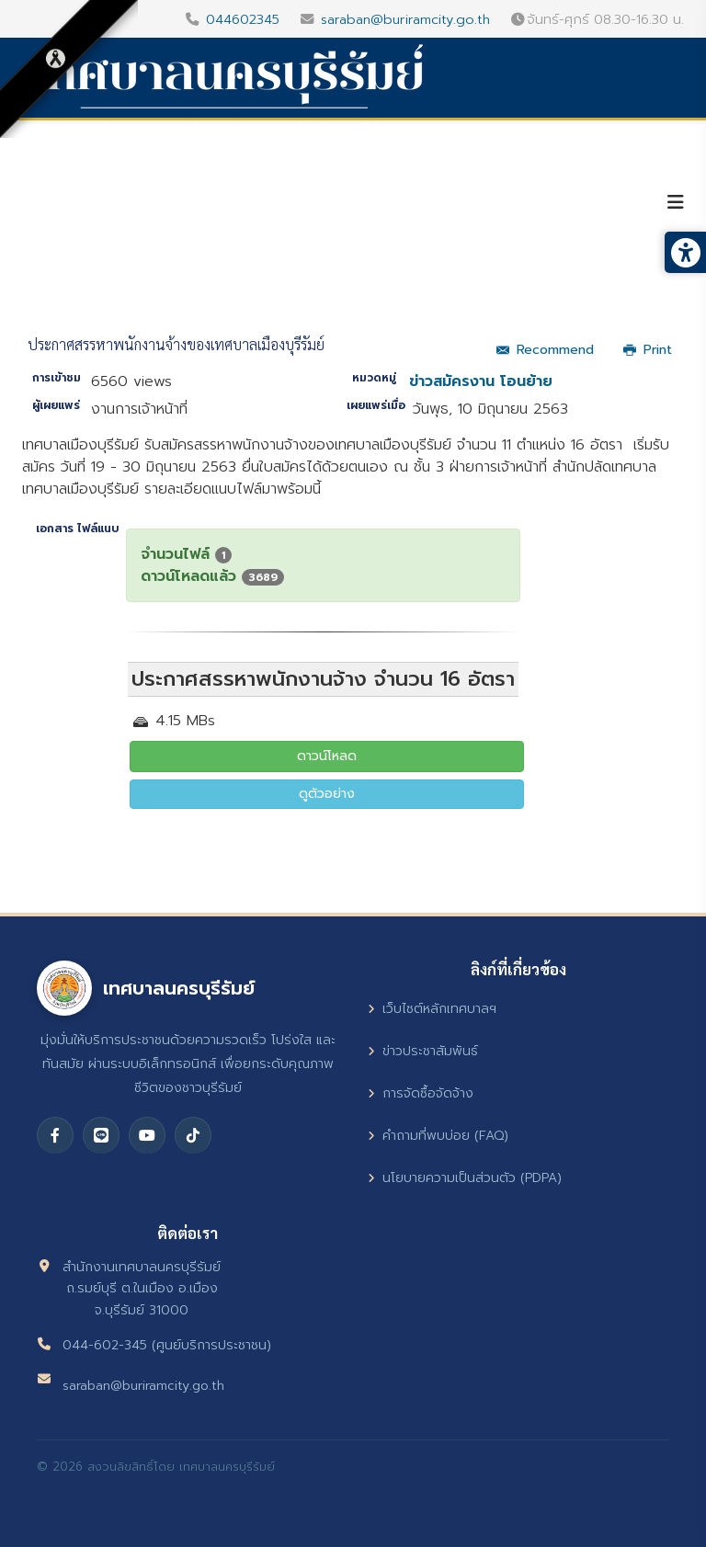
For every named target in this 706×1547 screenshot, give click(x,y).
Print (647, 349)
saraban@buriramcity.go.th (405, 19)
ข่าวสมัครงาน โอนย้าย (480, 381)
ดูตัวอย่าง (327, 793)
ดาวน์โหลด (327, 756)
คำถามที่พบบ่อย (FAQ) (438, 1135)
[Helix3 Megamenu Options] (675, 203)
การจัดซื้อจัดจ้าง (420, 1093)
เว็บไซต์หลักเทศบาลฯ (432, 1008)
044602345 (242, 19)
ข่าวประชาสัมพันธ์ (423, 1051)
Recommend (545, 349)
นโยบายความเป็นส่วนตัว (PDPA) (465, 1178)
